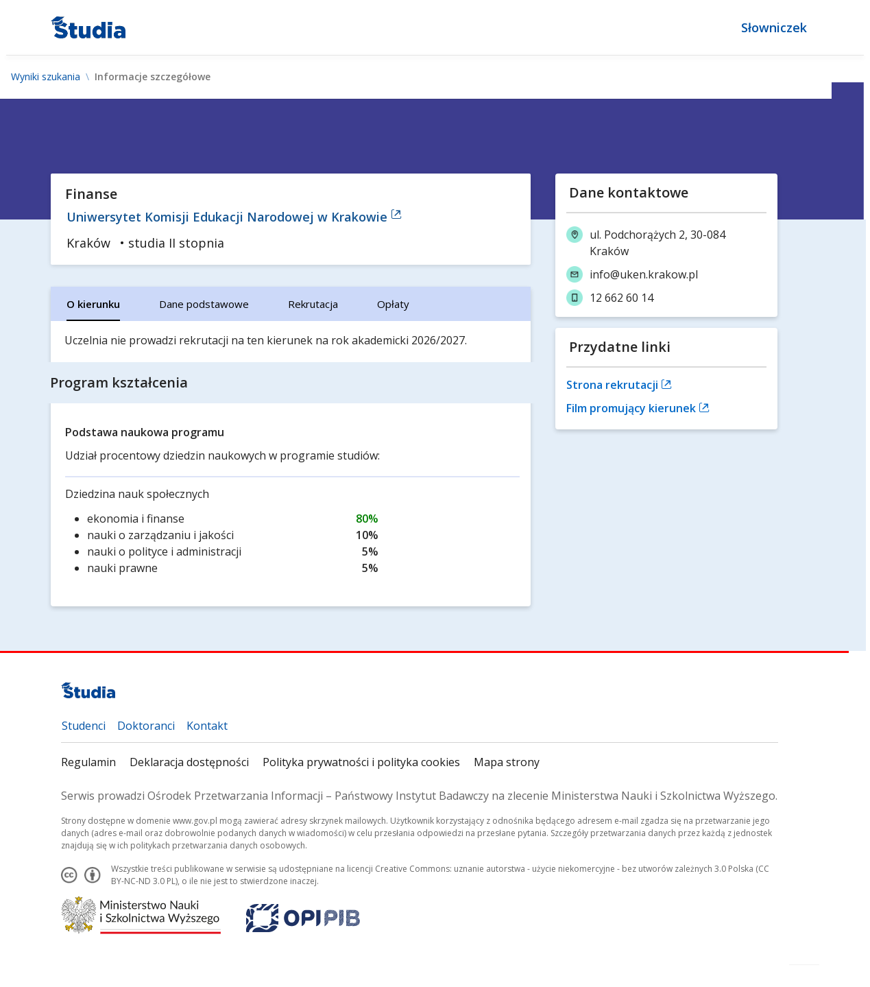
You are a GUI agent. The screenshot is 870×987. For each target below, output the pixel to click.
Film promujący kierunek (638, 408)
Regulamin (89, 762)
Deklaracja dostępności (190, 762)
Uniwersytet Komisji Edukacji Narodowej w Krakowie (234, 217)
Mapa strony (507, 762)
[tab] (94, 304)
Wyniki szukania (45, 76)
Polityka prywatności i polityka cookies (362, 762)
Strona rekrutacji (619, 384)
